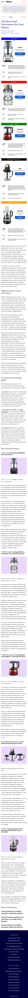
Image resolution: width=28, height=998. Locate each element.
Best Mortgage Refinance (14, 946)
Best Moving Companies (14, 960)
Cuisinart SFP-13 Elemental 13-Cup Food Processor (12, 552)
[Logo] (8, 2)
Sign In (24, 1)
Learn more (14, 10)
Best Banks (14, 954)
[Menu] (2, 2)
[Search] (4, 2)
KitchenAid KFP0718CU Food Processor (11, 831)
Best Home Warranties (14, 990)
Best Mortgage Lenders (14, 940)
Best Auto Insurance (14, 979)
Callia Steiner (10, 32)
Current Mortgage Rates (14, 938)
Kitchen (11, 17)
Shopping (3, 17)
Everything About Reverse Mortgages (14, 949)
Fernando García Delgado (9, 30)
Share (24, 16)
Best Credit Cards (14, 951)
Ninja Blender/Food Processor (11, 743)
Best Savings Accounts (14, 957)
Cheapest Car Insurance (14, 982)
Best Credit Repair (14, 974)
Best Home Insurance (14, 985)
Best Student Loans (14, 968)
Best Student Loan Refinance (14, 971)
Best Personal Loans (14, 976)
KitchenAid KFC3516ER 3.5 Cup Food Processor (13, 655)
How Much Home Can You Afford (14, 943)
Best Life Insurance (14, 987)
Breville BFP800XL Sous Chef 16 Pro (13, 453)
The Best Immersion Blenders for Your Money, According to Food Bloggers (12, 919)
